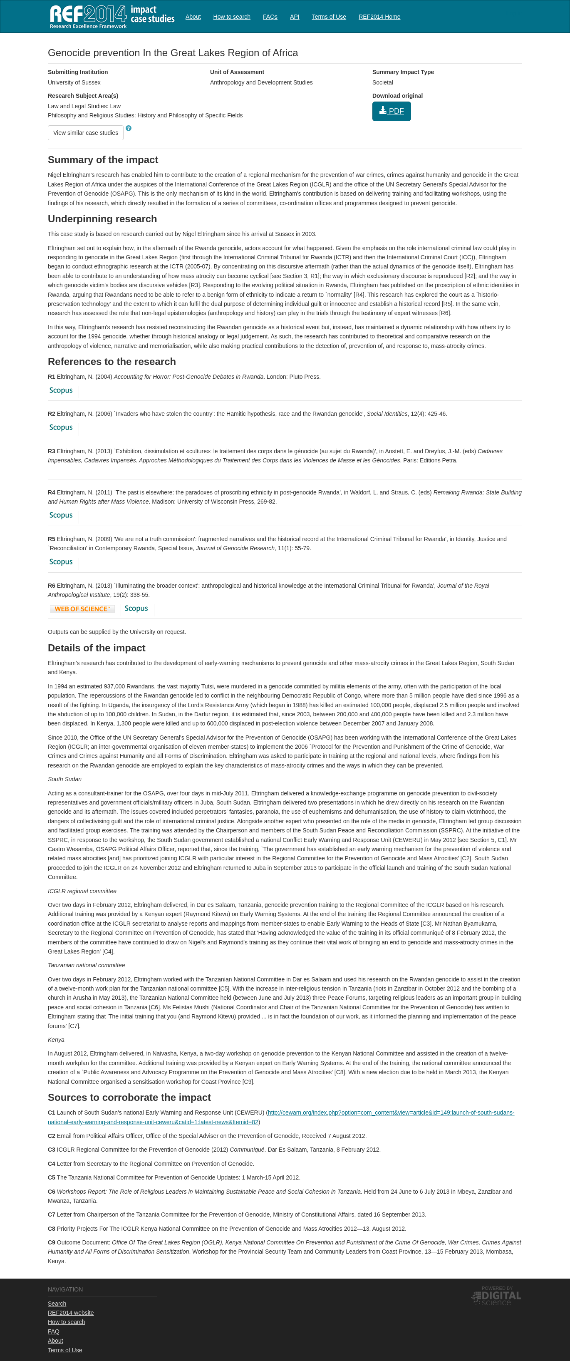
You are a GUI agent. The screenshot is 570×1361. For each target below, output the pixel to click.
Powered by (497, 1288)
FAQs (270, 16)
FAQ (53, 1331)
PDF (391, 111)
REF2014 (110, 16)
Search (57, 1303)
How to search (231, 16)
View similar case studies (85, 132)
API (295, 16)
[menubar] (293, 16)
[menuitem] (193, 16)
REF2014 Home (379, 16)
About (193, 16)
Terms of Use (329, 16)
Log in (514, 13)
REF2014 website (71, 1312)
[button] (128, 128)
